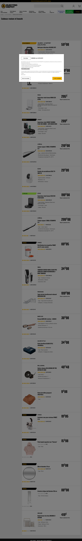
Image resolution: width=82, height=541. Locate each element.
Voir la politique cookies (25, 68)
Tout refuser (26, 58)
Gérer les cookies (25, 78)
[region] (41, 68)
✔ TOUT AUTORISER (57, 78)
